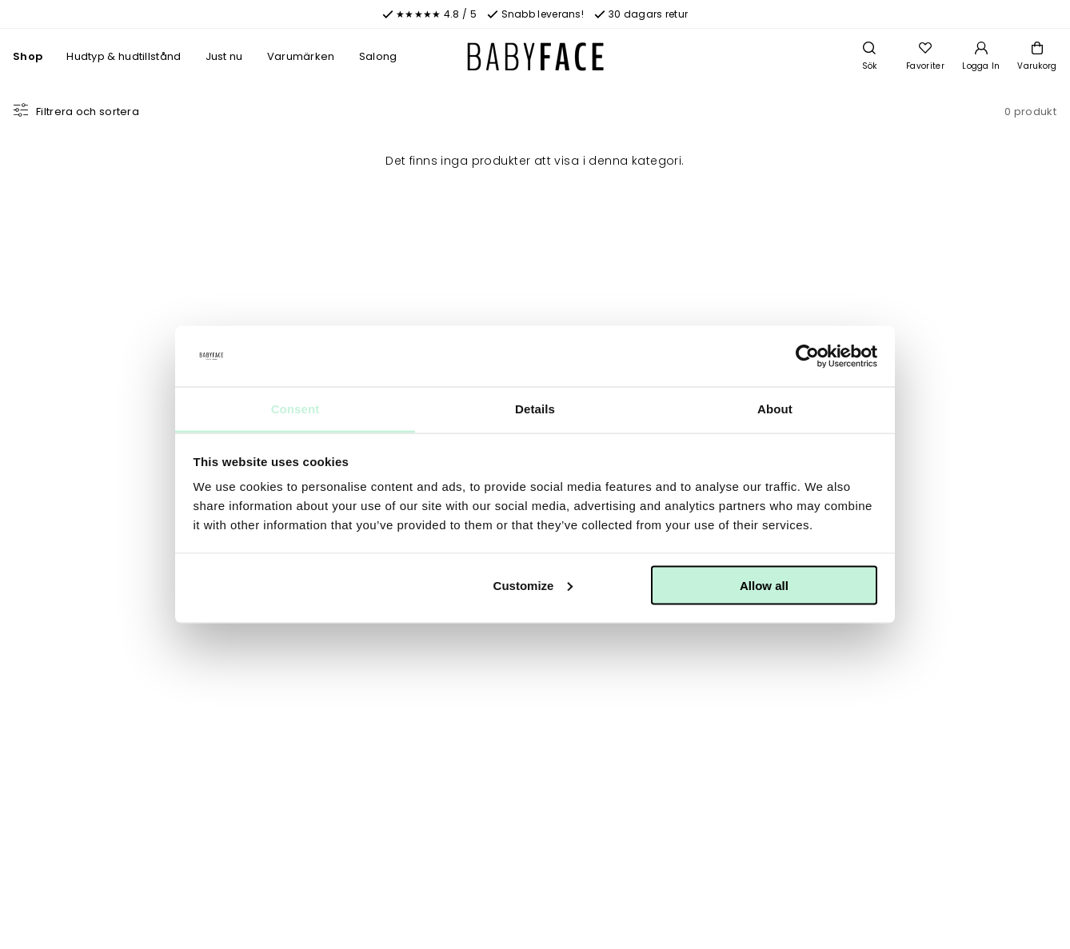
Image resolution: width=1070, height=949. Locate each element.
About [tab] (775, 409)
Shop (27, 56)
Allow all (764, 585)
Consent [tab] (295, 409)
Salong (378, 56)
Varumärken (301, 56)
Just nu (224, 56)
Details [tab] (535, 409)
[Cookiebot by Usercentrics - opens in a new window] (807, 357)
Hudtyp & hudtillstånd (123, 56)
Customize (533, 585)
